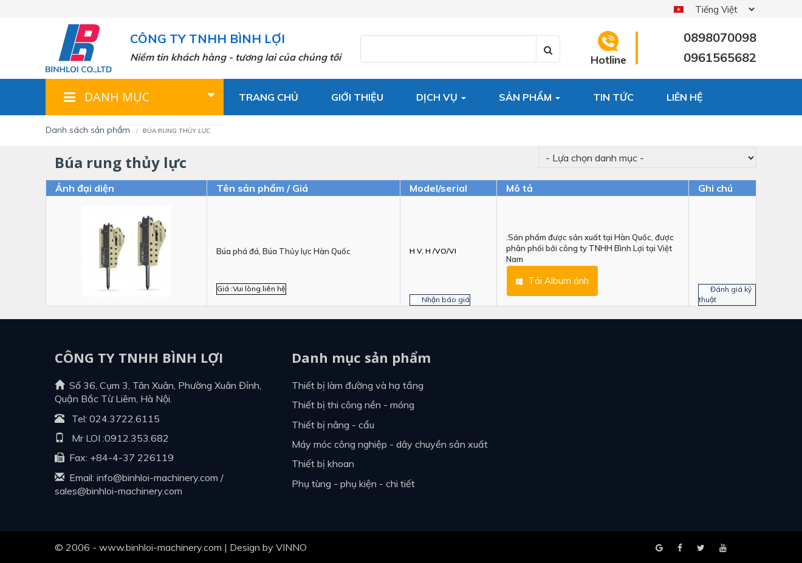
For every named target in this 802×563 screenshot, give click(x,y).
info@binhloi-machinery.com (157, 477)
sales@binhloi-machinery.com (118, 491)
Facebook (659, 548)
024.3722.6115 (124, 419)
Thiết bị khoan (323, 463)
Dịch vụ (441, 97)
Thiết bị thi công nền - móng (353, 405)
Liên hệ (685, 97)
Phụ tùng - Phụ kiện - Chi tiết (353, 483)
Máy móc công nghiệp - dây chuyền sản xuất (390, 444)
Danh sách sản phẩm (88, 129)
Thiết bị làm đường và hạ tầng (357, 385)
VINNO (291, 547)
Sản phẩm (529, 97)
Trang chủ (268, 97)
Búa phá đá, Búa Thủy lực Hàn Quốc (283, 251)
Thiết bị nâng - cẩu (333, 425)
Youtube (701, 548)
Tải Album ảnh (541, 284)
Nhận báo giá (443, 284)
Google (679, 548)
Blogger (723, 548)
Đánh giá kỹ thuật (723, 279)
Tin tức (613, 97)
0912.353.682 (137, 438)
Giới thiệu (357, 97)
